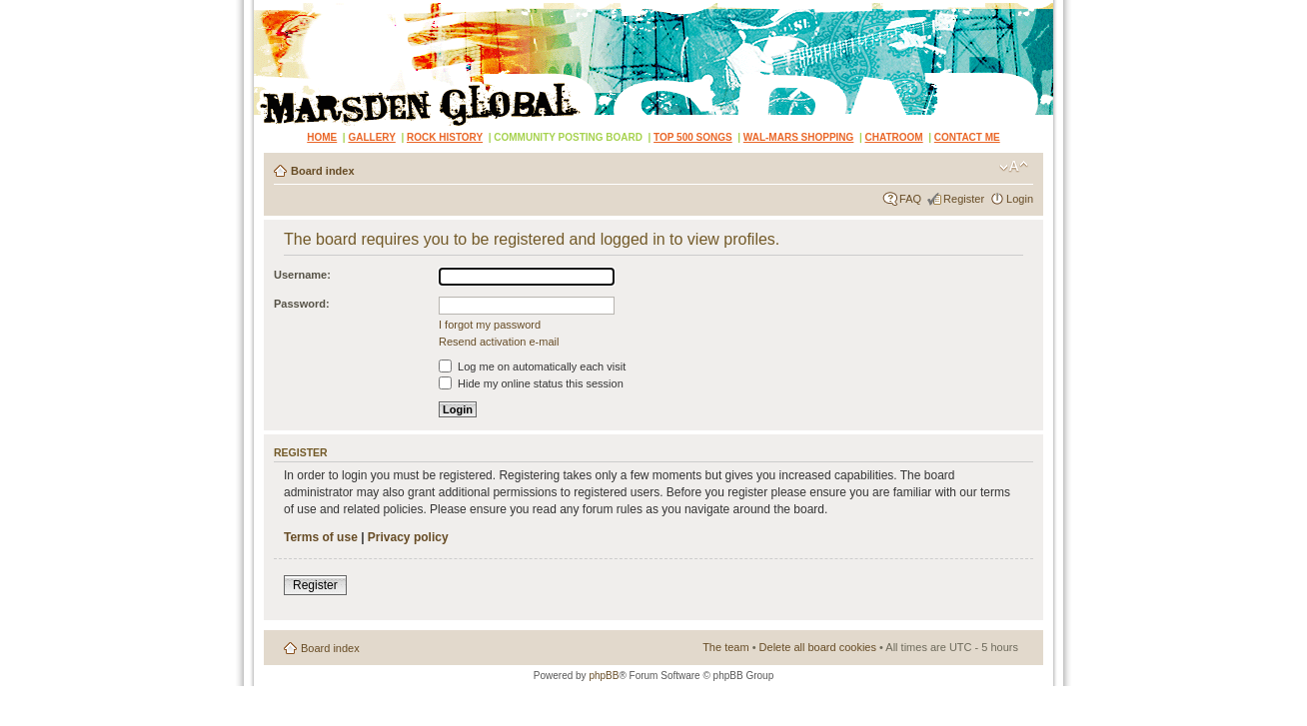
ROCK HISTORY (445, 137)
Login (1019, 199)
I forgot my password (490, 325)
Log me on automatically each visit (532, 366)
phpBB (604, 675)
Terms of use (321, 537)
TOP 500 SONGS (693, 137)
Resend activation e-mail (499, 342)
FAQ (910, 199)
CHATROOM (894, 137)
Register (963, 199)
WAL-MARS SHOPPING (798, 137)
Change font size (1013, 167)
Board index (323, 171)
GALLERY (371, 137)
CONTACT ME (967, 137)
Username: (302, 275)
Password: (302, 304)
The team (725, 647)
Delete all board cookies (817, 647)
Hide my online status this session (531, 383)
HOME (322, 137)
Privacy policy (408, 537)
